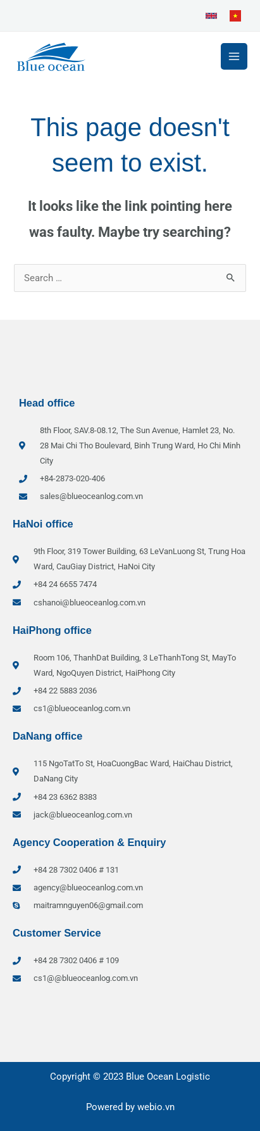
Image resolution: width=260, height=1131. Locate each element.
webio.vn (156, 1107)
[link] (211, 16)
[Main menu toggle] (234, 56)
